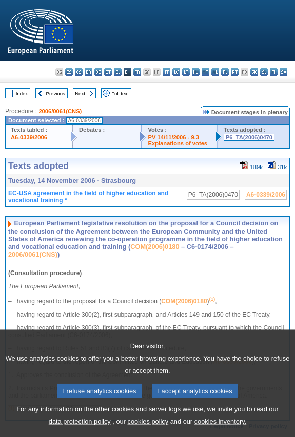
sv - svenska (283, 72)
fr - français (137, 72)
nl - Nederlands (215, 72)
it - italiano (166, 72)
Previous (55, 93)
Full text (120, 93)
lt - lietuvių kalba (186, 72)
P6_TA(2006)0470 (249, 137)
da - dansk (88, 72)
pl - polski (225, 72)
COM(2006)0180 (154, 247)
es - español (69, 72)
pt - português (235, 72)
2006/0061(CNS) (60, 111)
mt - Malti (205, 72)
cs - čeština (79, 72)
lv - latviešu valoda (176, 72)
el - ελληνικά (118, 72)
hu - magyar (196, 72)
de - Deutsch (98, 72)
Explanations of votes (177, 143)
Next (80, 93)
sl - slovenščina (264, 72)
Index (22, 93)
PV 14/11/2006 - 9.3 (173, 137)
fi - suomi (274, 72)
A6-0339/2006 (29, 137)
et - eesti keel (108, 72)
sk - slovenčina (254, 72)
